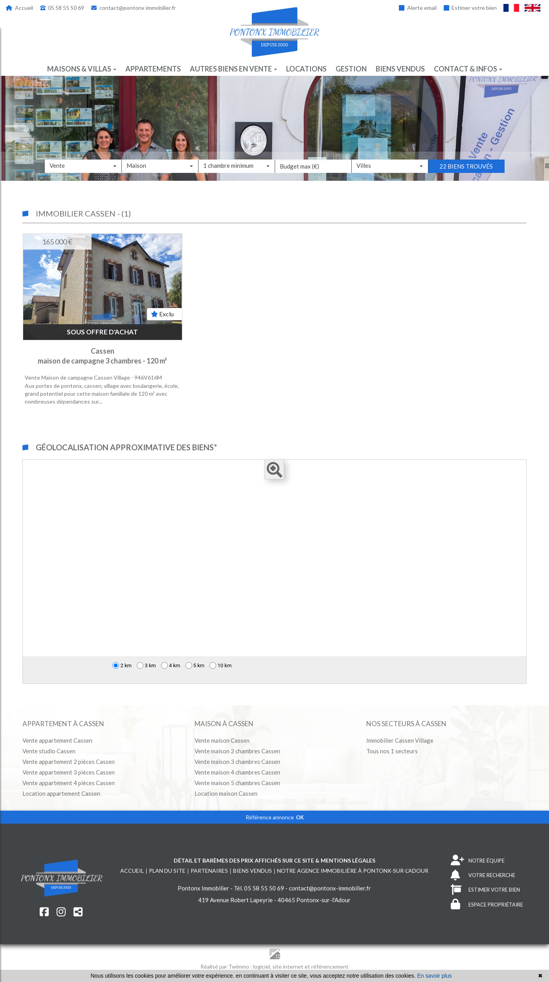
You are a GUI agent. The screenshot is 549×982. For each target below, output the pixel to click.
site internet (288, 966)
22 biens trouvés (466, 178)
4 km (170, 665)
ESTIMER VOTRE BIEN (485, 890)
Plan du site (167, 870)
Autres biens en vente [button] (233, 68)
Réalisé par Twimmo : (226, 966)
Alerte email (418, 7)
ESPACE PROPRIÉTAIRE (487, 904)
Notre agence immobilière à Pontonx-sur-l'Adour (352, 870)
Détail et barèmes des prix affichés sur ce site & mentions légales (274, 860)
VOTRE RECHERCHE (483, 875)
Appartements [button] (153, 68)
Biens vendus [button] (400, 68)
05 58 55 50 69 (62, 7)
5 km (195, 665)
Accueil (19, 7)
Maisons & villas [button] (81, 68)
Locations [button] (306, 68)
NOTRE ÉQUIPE (478, 860)
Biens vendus (252, 870)
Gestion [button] (351, 68)
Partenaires (209, 870)
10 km (220, 665)
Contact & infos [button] (468, 68)
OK (300, 817)
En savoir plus (434, 976)
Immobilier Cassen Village (399, 740)
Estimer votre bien (470, 7)
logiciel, (262, 966)
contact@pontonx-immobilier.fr (133, 7)
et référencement (327, 966)
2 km (122, 665)
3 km (146, 665)
